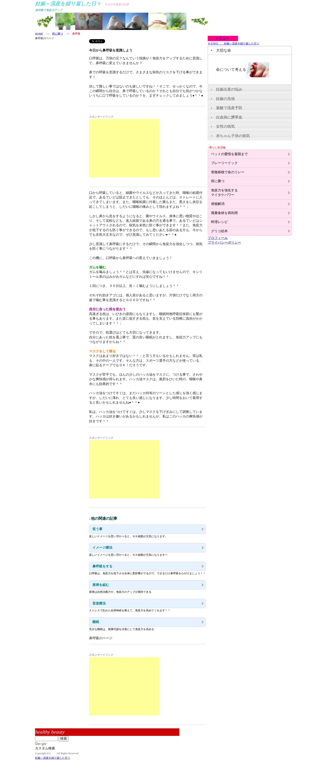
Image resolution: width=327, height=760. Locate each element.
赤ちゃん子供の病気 (233, 136)
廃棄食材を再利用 (224, 213)
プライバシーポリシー (224, 242)
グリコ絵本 (219, 231)
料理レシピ (219, 222)
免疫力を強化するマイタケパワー (224, 192)
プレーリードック (224, 163)
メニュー (220, 38)
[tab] (250, 50)
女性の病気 (225, 126)
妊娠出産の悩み (229, 89)
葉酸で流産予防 (229, 108)
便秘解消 (217, 204)
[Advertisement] (124, 148)
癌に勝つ (57, 33)
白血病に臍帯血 (229, 117)
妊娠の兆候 (225, 99)
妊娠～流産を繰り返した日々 (52, 757)
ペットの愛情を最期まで (229, 154)
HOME (39, 33)
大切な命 (223, 50)
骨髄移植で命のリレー (227, 172)
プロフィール (218, 238)
